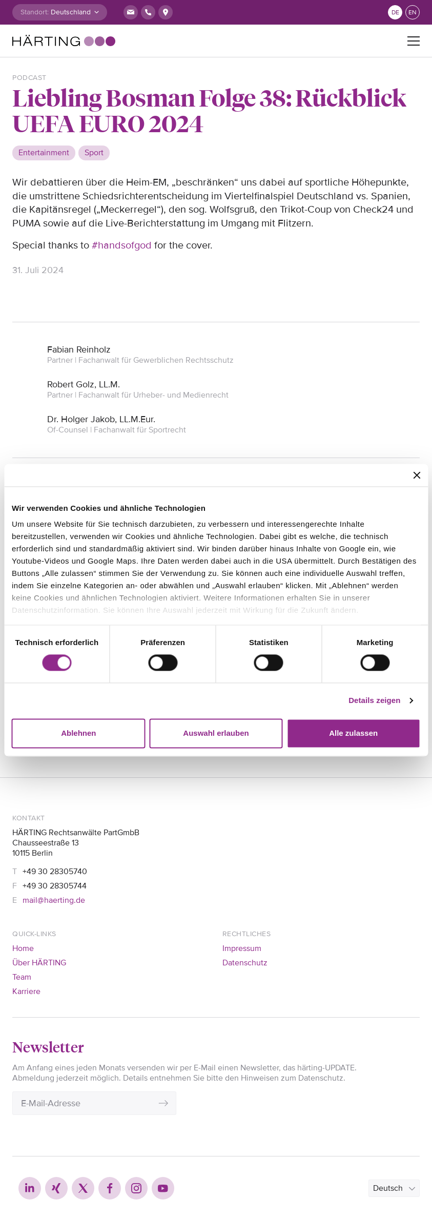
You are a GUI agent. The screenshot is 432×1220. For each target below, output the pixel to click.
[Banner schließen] (416, 475)
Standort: (34, 12)
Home (23, 948)
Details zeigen (374, 700)
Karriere (26, 991)
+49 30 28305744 (55, 886)
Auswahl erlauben (216, 733)
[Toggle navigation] (413, 41)
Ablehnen (78, 733)
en (412, 12)
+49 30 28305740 (55, 871)
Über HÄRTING (39, 963)
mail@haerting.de (54, 900)
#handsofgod (122, 245)
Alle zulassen (353, 733)
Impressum (241, 948)
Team (21, 977)
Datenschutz (245, 963)
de (395, 12)
